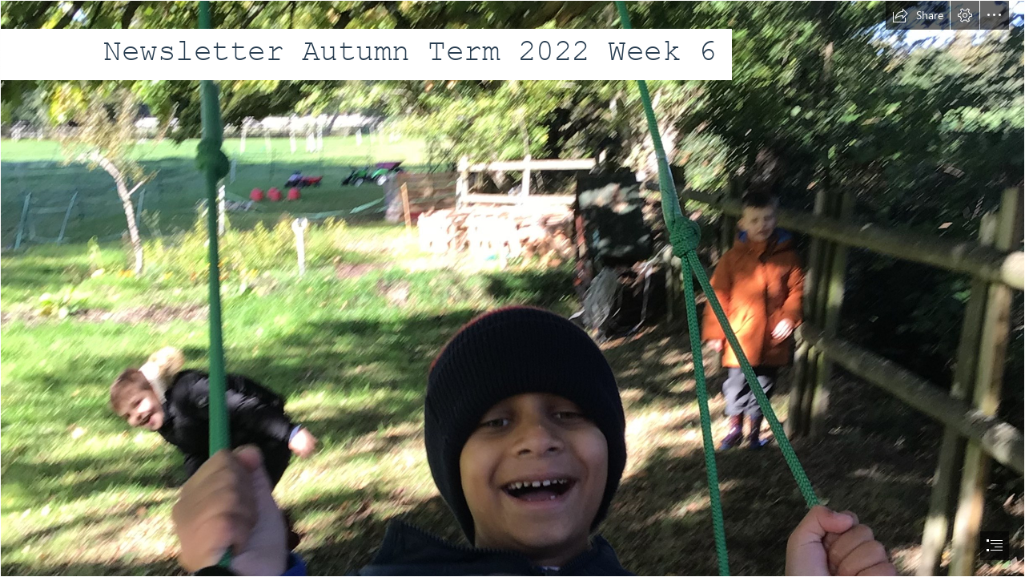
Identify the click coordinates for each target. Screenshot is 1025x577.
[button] (918, 15)
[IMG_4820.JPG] (512, 288)
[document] (512, 288)
